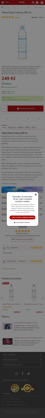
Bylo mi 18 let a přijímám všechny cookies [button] (24, 217)
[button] (22, 222)
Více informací (25, 212)
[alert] (22, 209)
